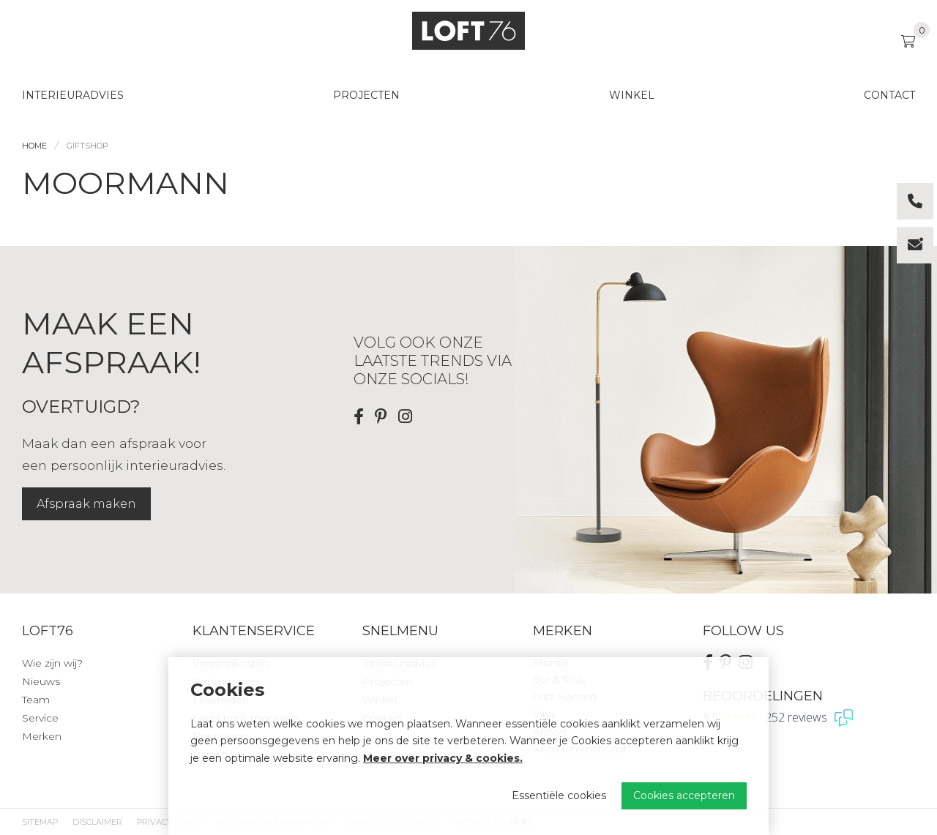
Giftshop (87, 146)
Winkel (631, 95)
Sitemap (40, 822)
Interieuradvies (73, 95)
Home (34, 146)
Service (40, 717)
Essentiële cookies (559, 795)
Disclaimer (97, 822)
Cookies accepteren (684, 795)
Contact (889, 95)
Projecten (366, 95)
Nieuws (41, 681)
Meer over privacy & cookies (441, 758)
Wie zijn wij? (52, 663)
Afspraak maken (86, 504)
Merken (41, 736)
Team (36, 699)
